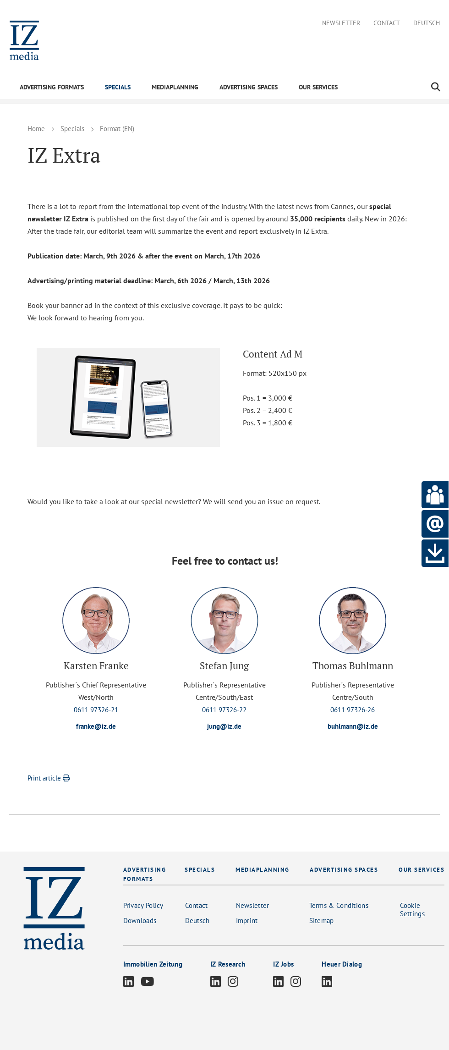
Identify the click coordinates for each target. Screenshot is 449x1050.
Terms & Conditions (338, 906)
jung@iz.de (224, 726)
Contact (386, 23)
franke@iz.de (96, 726)
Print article (49, 778)
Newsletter (341, 23)
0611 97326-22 (224, 709)
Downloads (140, 921)
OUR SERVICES (318, 87)
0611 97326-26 (353, 709)
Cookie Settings (412, 910)
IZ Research (227, 964)
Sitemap (321, 921)
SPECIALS (118, 87)
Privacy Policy (143, 906)
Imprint (247, 921)
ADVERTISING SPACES (248, 87)
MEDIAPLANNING (175, 87)
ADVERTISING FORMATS (52, 87)
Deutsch (426, 23)
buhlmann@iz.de (352, 726)
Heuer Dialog (342, 964)
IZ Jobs (283, 964)
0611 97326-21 (96, 709)
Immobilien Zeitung (152, 964)
